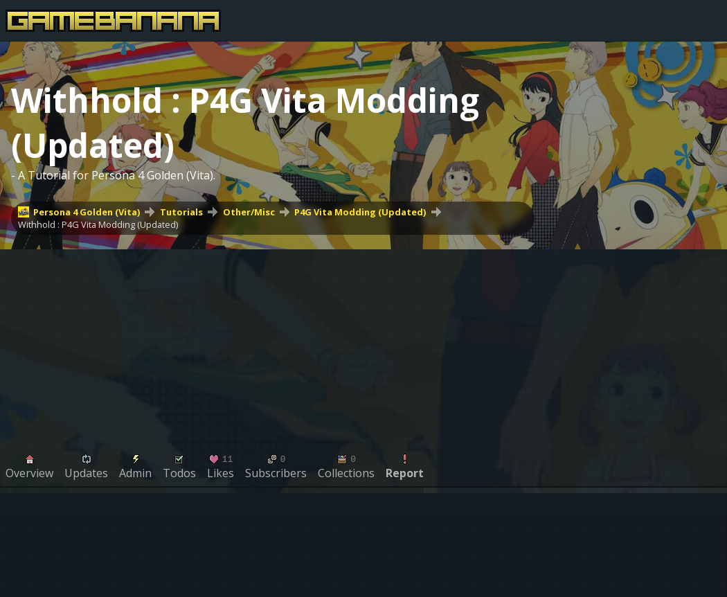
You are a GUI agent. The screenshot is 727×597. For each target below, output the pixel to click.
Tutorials (181, 212)
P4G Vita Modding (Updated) (360, 212)
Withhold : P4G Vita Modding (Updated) (98, 224)
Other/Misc (249, 212)
